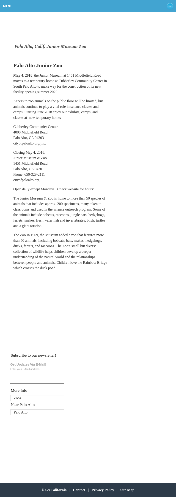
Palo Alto (21, 412)
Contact (79, 490)
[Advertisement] (42, 303)
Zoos (17, 398)
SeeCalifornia (56, 490)
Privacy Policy (102, 490)
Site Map (127, 490)
